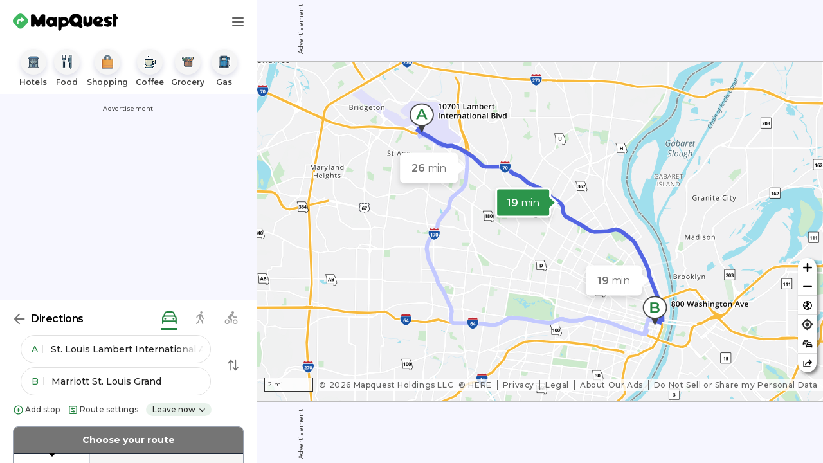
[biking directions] (231, 318)
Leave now (179, 409)
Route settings (103, 409)
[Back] (19, 319)
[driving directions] (169, 318)
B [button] (38, 381)
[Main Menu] (238, 21)
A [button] (37, 349)
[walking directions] (200, 318)
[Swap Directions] (233, 365)
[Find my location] (807, 324)
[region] (540, 231)
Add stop (36, 409)
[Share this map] (807, 363)
